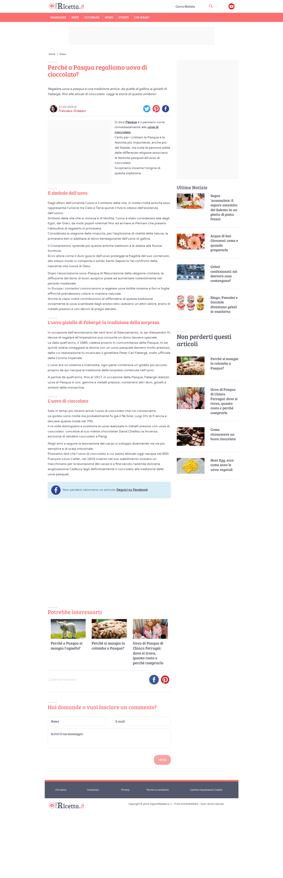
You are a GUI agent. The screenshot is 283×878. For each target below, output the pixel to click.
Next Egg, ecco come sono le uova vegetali (222, 465)
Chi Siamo (142, 17)
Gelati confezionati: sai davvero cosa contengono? (224, 273)
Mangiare (58, 17)
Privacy (125, 859)
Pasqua (131, 192)
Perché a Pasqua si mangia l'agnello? (66, 715)
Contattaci (93, 859)
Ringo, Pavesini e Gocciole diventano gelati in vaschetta (224, 304)
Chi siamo (60, 859)
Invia (162, 829)
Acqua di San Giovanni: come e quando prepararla (224, 243)
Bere (75, 17)
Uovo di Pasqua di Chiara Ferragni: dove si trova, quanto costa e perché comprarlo (148, 722)
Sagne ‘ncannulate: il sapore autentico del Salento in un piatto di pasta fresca (224, 207)
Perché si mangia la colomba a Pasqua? (108, 715)
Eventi (123, 17)
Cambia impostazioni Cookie (206, 859)
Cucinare (92, 17)
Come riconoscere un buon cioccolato (223, 434)
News (109, 17)
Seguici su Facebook (132, 559)
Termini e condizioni (157, 859)
